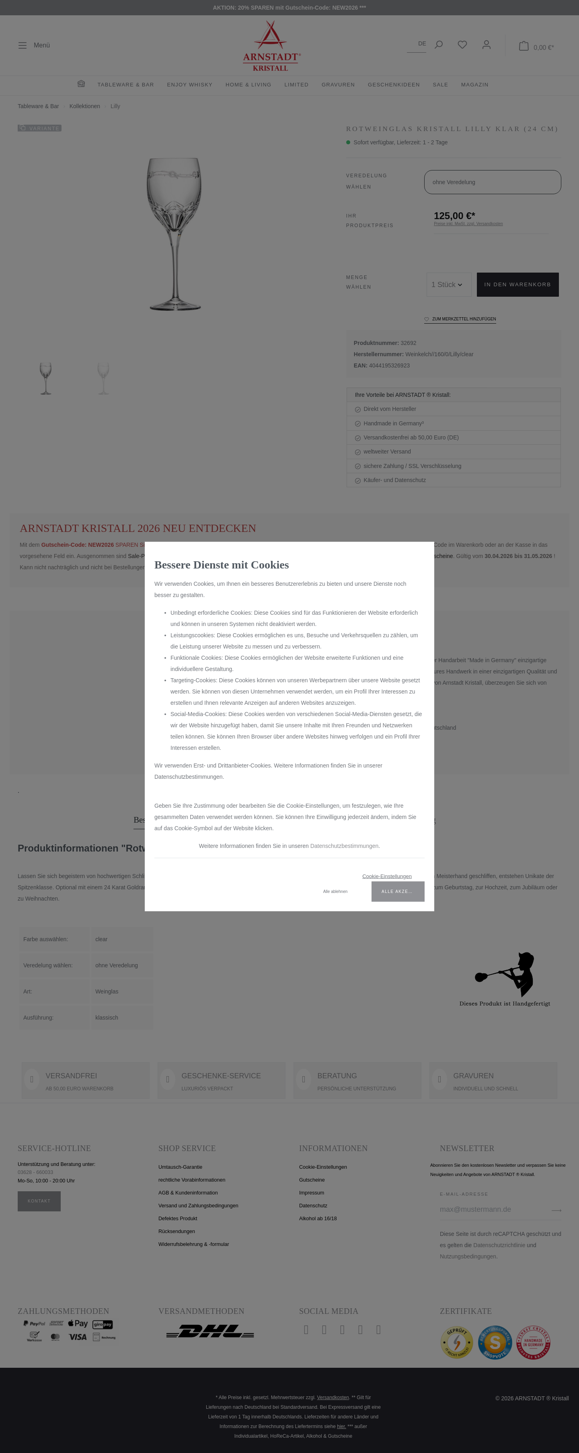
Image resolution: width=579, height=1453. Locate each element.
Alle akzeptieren (403, 891)
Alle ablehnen (335, 891)
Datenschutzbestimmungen (344, 846)
